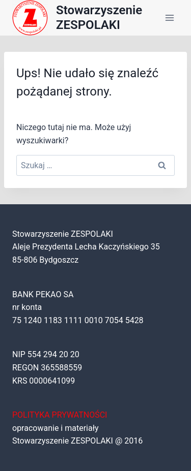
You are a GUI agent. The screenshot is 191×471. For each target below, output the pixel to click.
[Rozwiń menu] (169, 17)
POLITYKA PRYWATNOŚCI (59, 415)
